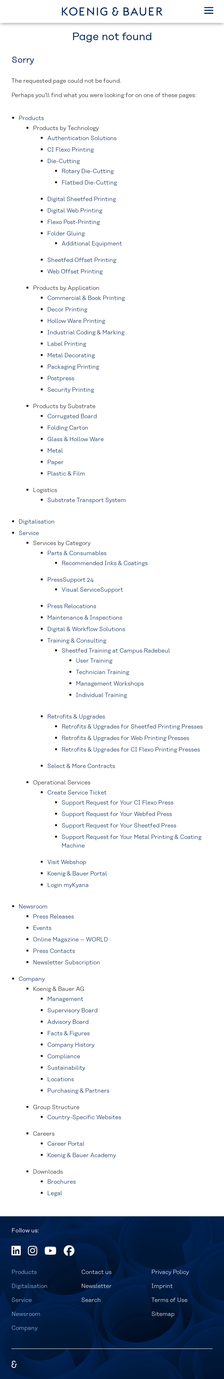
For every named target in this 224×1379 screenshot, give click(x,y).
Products (24, 1272)
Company (24, 1328)
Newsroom (25, 1314)
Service (21, 1300)
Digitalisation (29, 1286)
